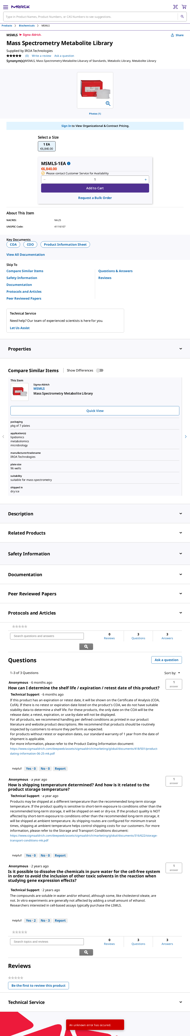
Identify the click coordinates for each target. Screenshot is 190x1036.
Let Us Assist (20, 328)
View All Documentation (25, 255)
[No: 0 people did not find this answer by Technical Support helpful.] (45, 758)
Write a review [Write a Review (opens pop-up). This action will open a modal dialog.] (41, 56)
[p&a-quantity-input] (95, 179)
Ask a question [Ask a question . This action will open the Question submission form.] (64, 56)
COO (30, 244)
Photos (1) (95, 113)
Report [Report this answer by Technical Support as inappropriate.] (60, 758)
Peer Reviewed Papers (23, 298)
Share (177, 35)
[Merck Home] (20, 6)
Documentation (19, 284)
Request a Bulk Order (95, 198)
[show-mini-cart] (184, 7)
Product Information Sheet (65, 244)
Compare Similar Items (24, 271)
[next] (186, 436)
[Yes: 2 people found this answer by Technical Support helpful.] (31, 910)
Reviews (104, 278)
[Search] (182, 16)
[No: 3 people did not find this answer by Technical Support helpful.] (45, 910)
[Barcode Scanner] (175, 6)
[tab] (10, 25)
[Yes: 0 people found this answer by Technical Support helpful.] (31, 758)
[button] (47, 146)
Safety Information (21, 278)
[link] (19, 626)
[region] (95, 90)
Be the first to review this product (40, 965)
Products (7, 25)
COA (13, 244)
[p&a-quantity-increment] (145, 179)
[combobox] (95, 16)
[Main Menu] (5, 7)
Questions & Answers (115, 271)
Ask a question (167, 649)
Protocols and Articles (24, 291)
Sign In (66, 126)
